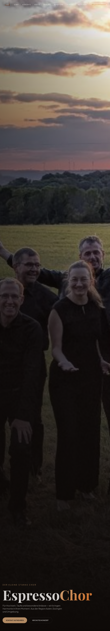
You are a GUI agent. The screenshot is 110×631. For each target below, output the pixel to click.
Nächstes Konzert (40, 622)
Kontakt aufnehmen (15, 622)
